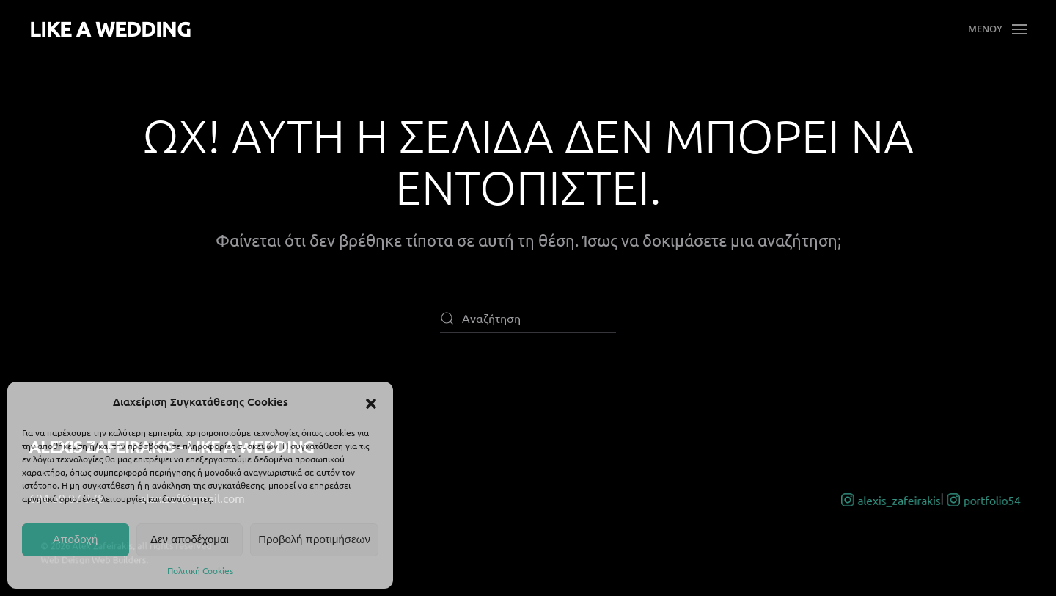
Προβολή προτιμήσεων (314, 539)
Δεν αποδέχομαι (189, 539)
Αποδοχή (75, 539)
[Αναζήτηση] (528, 318)
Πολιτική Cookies (200, 570)
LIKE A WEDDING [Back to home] (110, 28)
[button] (371, 401)
